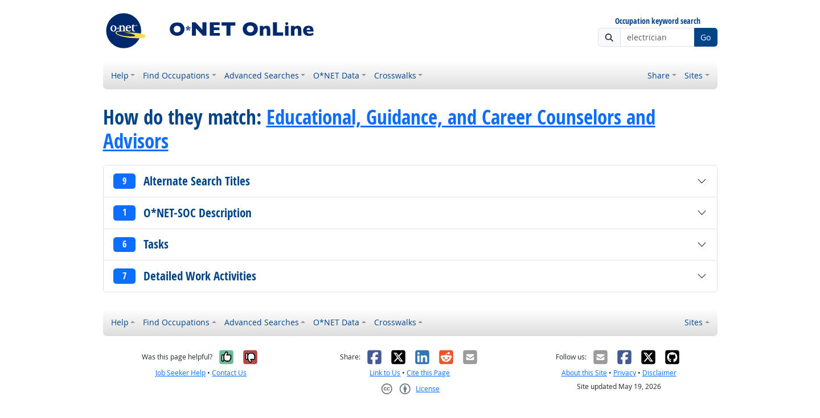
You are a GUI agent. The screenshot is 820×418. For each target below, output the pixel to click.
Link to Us (385, 373)
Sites (693, 75)
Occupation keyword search (657, 21)
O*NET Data (336, 75)
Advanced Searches (261, 75)
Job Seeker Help (180, 373)
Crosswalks (395, 75)
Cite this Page (428, 373)
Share (658, 75)
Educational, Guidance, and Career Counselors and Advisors (379, 129)
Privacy (624, 373)
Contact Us (229, 373)
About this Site (584, 373)
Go (705, 37)
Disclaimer (659, 373)
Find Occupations (176, 75)
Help (120, 75)
